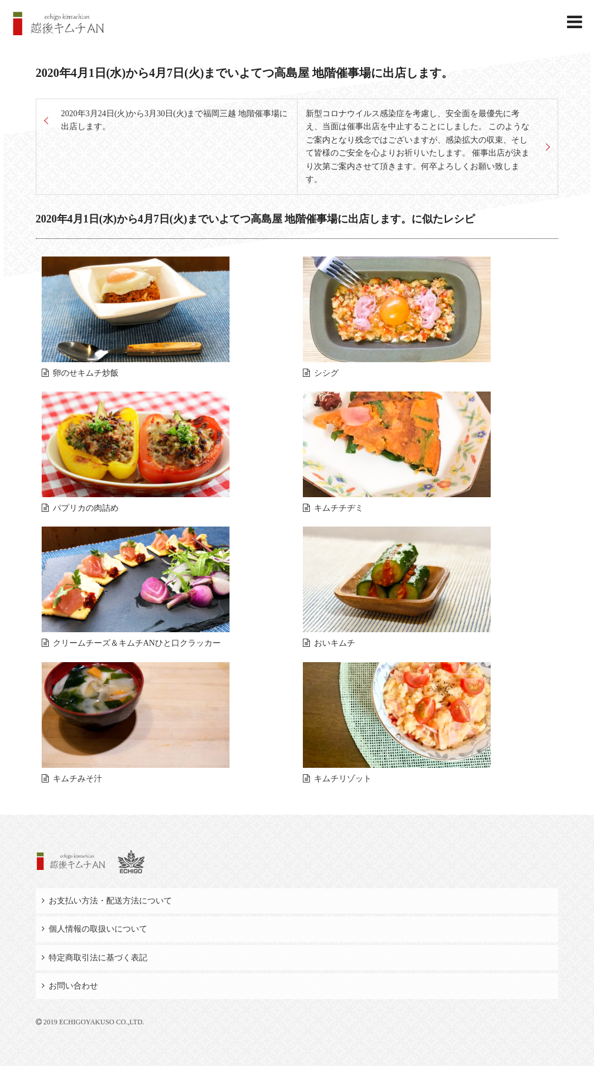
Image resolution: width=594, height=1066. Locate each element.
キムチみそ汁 (77, 778)
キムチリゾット (343, 778)
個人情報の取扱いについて (98, 929)
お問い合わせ (73, 985)
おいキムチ (334, 643)
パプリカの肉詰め (86, 508)
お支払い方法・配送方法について (110, 900)
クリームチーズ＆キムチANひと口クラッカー (137, 643)
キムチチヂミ (338, 508)
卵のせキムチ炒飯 (86, 373)
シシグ (326, 373)
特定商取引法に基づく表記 (98, 957)
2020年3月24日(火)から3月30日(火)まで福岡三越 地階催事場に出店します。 (174, 120)
